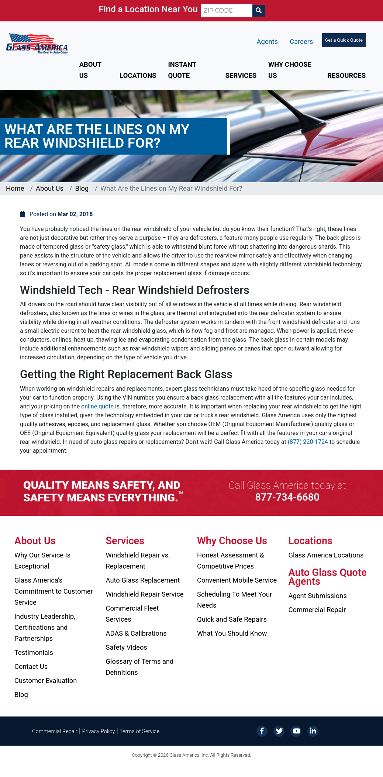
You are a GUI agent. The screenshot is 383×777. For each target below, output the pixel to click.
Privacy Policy (98, 731)
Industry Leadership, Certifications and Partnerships (44, 627)
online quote (97, 406)
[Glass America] (37, 42)
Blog (82, 188)
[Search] (258, 11)
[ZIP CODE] (226, 10)
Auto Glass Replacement (143, 580)
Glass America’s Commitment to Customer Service (53, 591)
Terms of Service (139, 731)
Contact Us (31, 666)
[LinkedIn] (312, 731)
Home (15, 188)
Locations (138, 75)
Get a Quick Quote (344, 40)
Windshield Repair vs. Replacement (138, 560)
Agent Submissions (318, 596)
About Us (49, 188)
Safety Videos (126, 647)
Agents (267, 41)
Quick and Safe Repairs (232, 619)
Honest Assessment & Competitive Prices (230, 560)
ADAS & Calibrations (136, 633)
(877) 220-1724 (308, 441)
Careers (301, 41)
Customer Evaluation (45, 680)
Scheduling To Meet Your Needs (234, 599)
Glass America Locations (326, 555)
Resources (346, 75)
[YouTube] (295, 731)
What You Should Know (232, 633)
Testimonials (33, 652)
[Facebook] (262, 731)
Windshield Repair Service (145, 594)
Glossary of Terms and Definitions (140, 666)
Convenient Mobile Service (237, 580)
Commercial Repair (317, 610)
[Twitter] (278, 731)
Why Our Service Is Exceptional (42, 560)
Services (240, 75)
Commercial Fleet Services (132, 613)
